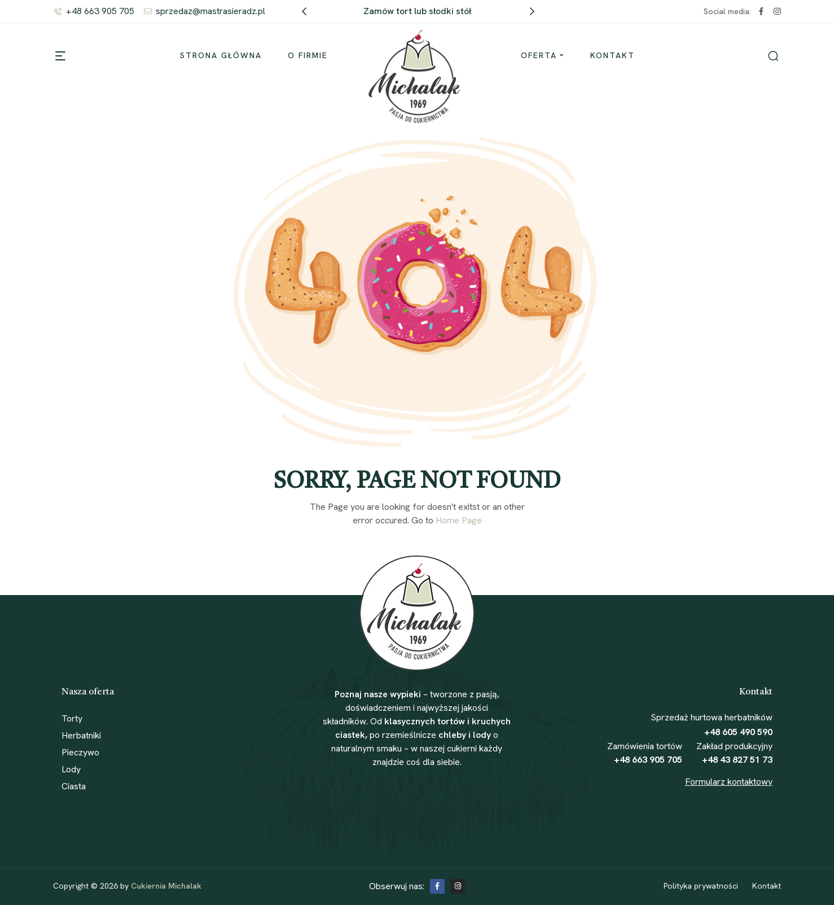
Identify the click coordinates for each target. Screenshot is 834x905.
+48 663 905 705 (648, 760)
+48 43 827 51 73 (737, 760)
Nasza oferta (88, 692)
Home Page (459, 520)
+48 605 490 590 (738, 732)
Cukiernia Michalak (166, 886)
